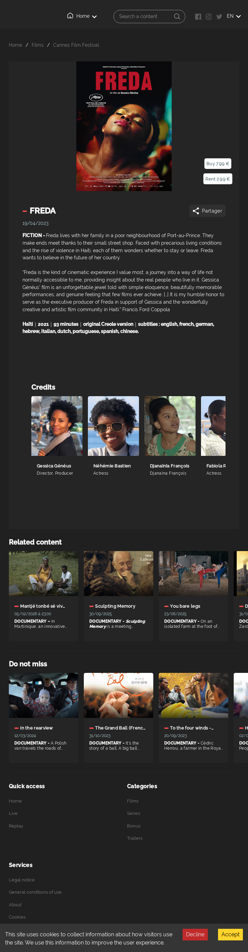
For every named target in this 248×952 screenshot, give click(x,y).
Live (13, 813)
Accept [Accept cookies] (230, 934)
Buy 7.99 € (217, 163)
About (15, 904)
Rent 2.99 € (217, 179)
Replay (16, 825)
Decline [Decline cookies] (195, 934)
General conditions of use (35, 892)
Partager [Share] (207, 211)
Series (133, 813)
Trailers (134, 838)
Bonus (133, 825)
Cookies (17, 917)
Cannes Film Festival (76, 45)
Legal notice (22, 879)
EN (234, 16)
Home (82, 16)
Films (38, 45)
